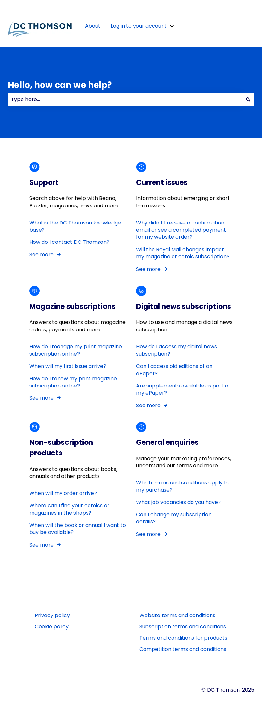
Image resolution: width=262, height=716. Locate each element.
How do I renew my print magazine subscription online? (73, 382)
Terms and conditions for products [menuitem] (183, 638)
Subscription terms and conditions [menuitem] (182, 626)
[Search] (248, 99)
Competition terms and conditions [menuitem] (182, 649)
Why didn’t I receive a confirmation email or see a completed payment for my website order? (181, 230)
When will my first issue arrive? (68, 366)
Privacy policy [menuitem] (52, 615)
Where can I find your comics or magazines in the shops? (69, 509)
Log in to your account (139, 26)
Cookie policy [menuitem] (52, 626)
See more (41, 254)
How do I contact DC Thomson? (69, 242)
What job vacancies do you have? (178, 502)
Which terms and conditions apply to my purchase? (182, 486)
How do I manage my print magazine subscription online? (75, 350)
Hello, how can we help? (60, 85)
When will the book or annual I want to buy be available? (77, 528)
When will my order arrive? (63, 493)
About (92, 26)
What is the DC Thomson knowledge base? (75, 226)
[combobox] (125, 99)
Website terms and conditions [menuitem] (177, 615)
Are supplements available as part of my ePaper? (183, 389)
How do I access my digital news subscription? (176, 350)
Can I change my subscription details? (173, 518)
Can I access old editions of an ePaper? (174, 370)
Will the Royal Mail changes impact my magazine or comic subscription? (182, 253)
